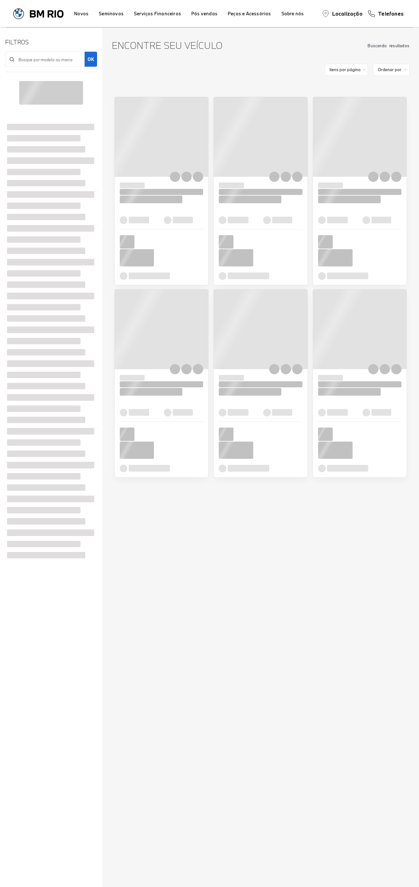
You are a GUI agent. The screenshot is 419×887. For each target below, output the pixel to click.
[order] (391, 70)
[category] (346, 70)
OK (91, 59)
